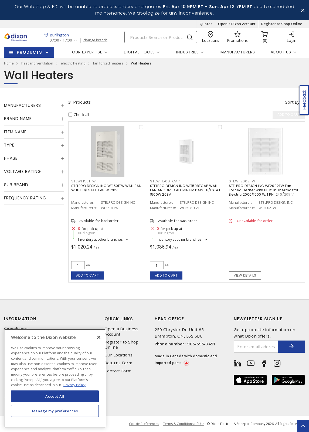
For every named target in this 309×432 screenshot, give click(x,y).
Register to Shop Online (281, 23)
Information (20, 319)
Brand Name (18, 118)
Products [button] (29, 52)
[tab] (34, 105)
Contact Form (118, 370)
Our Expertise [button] (87, 52)
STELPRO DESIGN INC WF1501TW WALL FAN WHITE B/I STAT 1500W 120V (106, 187)
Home (9, 63)
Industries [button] (187, 52)
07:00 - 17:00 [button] (61, 40)
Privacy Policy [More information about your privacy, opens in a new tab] (74, 384)
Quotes (206, 23)
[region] (55, 378)
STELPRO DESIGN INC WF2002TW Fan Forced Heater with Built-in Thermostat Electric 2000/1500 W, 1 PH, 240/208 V (263, 190)
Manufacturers (237, 52)
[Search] (160, 37)
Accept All (54, 396)
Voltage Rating (22, 171)
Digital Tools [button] (139, 52)
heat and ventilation (37, 63)
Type (9, 145)
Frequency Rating (25, 198)
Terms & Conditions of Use (183, 423)
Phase (11, 158)
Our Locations (118, 355)
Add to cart (87, 275)
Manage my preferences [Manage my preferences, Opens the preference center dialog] (55, 411)
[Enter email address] (256, 347)
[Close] (99, 337)
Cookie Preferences (144, 424)
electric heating (73, 63)
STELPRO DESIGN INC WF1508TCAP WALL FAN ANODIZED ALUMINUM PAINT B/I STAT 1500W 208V (185, 190)
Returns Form (118, 362)
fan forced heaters (108, 63)
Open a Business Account (121, 331)
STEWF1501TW (83, 181)
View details (245, 275)
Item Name (15, 132)
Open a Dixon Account (237, 23)
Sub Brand (16, 185)
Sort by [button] (292, 102)
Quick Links (118, 319)
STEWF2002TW (242, 181)
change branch (95, 40)
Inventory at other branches (101, 239)
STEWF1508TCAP (165, 181)
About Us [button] (281, 52)
